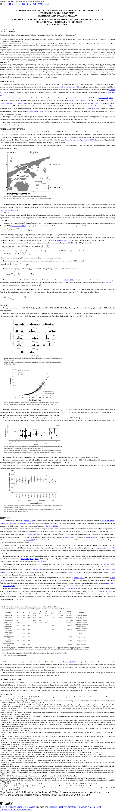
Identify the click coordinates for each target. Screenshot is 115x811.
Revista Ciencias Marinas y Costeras (17, 807)
